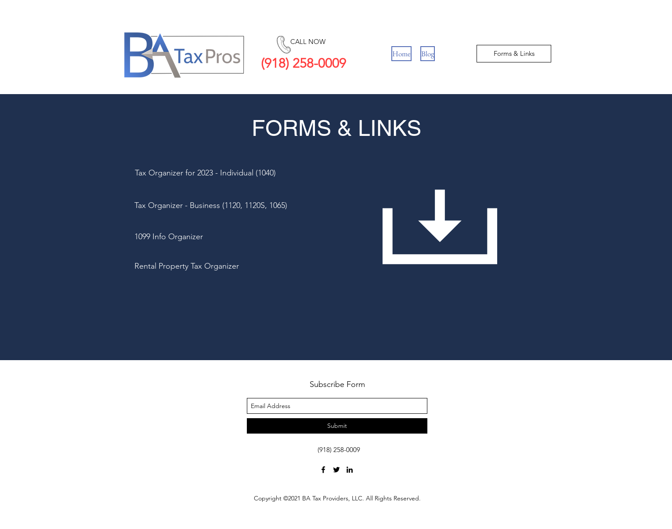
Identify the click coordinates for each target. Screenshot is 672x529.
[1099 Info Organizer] (196, 237)
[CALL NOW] (308, 42)
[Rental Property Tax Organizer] (201, 266)
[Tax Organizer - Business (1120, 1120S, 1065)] (226, 206)
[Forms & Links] (514, 53)
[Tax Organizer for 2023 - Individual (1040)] (205, 173)
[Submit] (337, 426)
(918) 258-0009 (303, 63)
